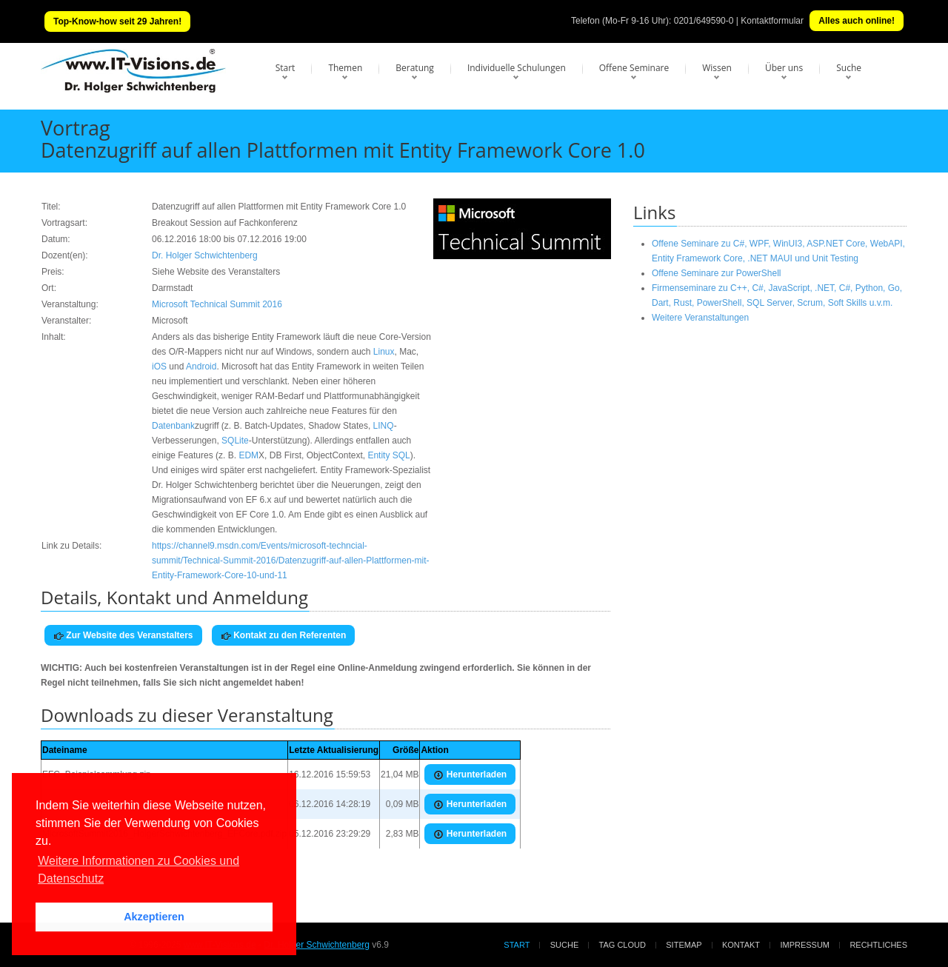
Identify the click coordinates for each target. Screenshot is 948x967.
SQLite (235, 440)
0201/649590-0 (704, 21)
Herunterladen (470, 774)
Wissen (717, 67)
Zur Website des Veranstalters (123, 635)
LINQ (383, 426)
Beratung (414, 67)
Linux (384, 352)
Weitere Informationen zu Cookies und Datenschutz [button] (138, 869)
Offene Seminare (634, 67)
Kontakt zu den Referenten (283, 635)
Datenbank (173, 426)
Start (286, 67)
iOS (159, 366)
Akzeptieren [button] (154, 917)
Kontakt (741, 944)
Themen (345, 67)
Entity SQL (388, 455)
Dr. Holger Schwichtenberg (205, 255)
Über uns (784, 67)
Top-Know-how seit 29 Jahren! (117, 21)
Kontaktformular (772, 21)
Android (201, 366)
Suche (848, 67)
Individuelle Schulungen (516, 67)
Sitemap (683, 944)
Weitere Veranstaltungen (700, 317)
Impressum (805, 944)
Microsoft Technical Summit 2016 (217, 304)
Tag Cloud (622, 944)
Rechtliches (878, 944)
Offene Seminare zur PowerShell (716, 273)
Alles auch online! (856, 21)
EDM (248, 455)
